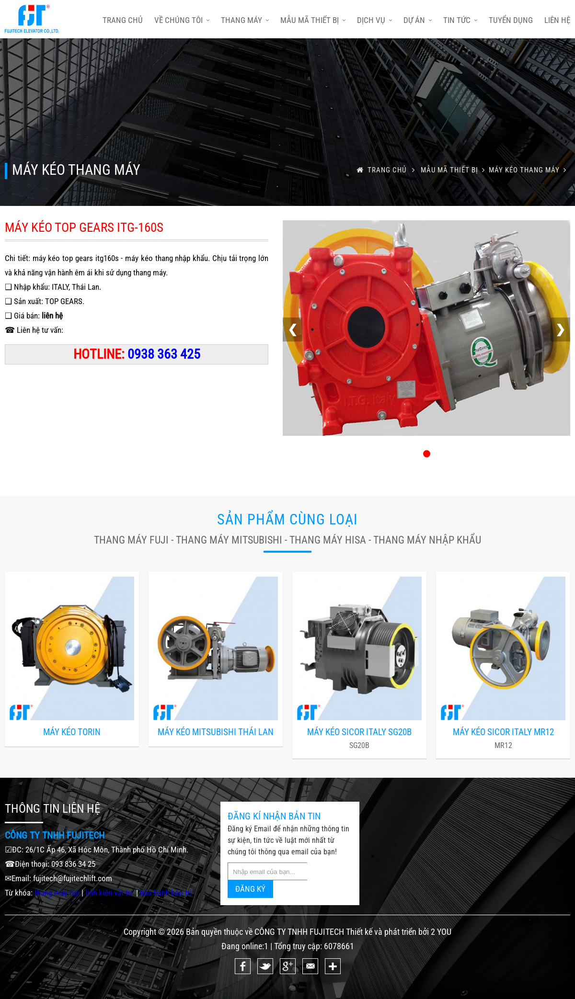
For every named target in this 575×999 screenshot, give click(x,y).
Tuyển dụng (511, 20)
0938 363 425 (163, 354)
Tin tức (460, 20)
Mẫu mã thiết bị (312, 20)
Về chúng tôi (181, 20)
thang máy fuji (57, 892)
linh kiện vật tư (109, 892)
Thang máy (245, 20)
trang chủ (123, 20)
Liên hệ (557, 20)
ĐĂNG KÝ (250, 889)
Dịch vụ (374, 20)
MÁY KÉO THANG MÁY (529, 170)
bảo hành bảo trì (166, 892)
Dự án (417, 20)
